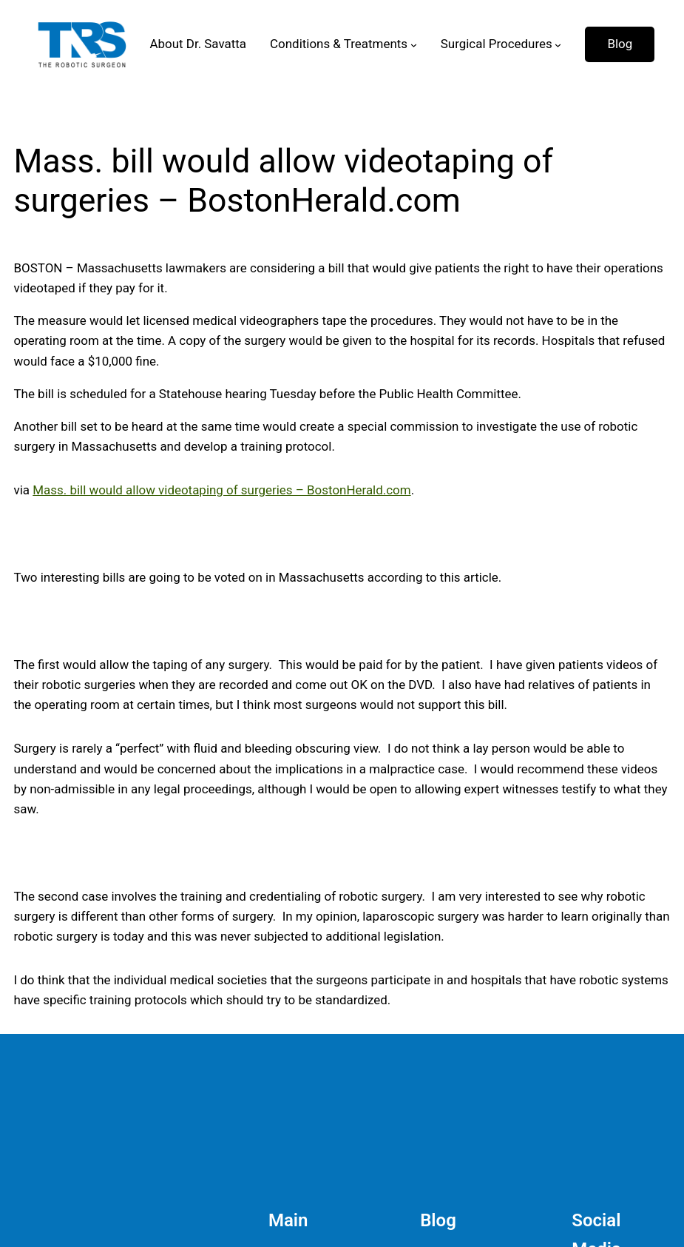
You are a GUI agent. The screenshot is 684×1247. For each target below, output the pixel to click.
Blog (619, 43)
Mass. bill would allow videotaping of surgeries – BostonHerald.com (221, 490)
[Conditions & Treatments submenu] (413, 44)
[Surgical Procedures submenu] (558, 44)
